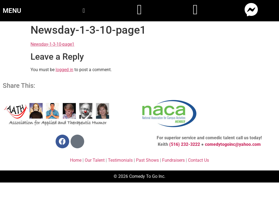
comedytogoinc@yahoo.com (233, 144)
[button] (83, 10)
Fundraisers (173, 160)
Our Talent (95, 160)
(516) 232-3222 (184, 144)
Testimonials (120, 160)
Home (75, 160)
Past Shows (147, 160)
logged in (64, 69)
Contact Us (198, 160)
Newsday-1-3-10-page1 (52, 44)
